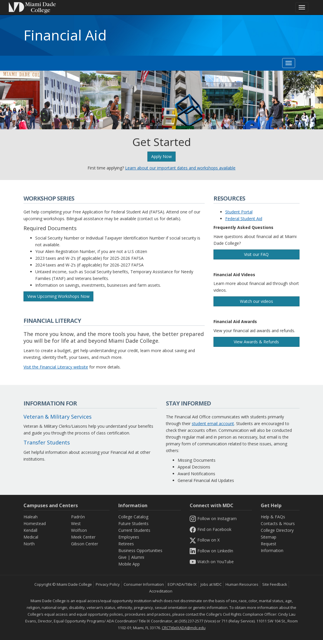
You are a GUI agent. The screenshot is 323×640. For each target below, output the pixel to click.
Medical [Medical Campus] (30, 537)
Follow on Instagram (213, 518)
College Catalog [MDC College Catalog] (133, 517)
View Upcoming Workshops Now (58, 296)
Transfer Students (46, 442)
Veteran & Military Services (57, 416)
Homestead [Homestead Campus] (34, 523)
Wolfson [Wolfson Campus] (79, 530)
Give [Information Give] (122, 557)
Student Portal (239, 212)
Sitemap (268, 537)
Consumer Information (144, 584)
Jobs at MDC (211, 584)
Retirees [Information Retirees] (126, 543)
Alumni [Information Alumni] (137, 557)
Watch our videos (256, 301)
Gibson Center (84, 543)
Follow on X (205, 540)
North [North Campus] (29, 543)
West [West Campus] (76, 523)
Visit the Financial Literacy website (55, 367)
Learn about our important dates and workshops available (180, 168)
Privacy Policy (108, 584)
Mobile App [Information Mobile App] (129, 564)
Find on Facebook (210, 529)
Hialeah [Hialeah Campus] (30, 517)
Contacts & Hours (278, 523)
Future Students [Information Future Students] (133, 523)
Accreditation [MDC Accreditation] (160, 591)
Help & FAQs (273, 517)
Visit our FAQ (256, 254)
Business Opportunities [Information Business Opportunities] (140, 550)
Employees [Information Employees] (128, 537)
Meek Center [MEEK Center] (83, 537)
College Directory (277, 530)
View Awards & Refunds (256, 341)
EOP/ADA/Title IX (182, 584)
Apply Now (161, 156)
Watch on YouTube (212, 561)
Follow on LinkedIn (211, 551)
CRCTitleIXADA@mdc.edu (184, 627)
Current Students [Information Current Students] (134, 530)
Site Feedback (274, 584)
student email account (213, 423)
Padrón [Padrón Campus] (78, 517)
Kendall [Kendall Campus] (30, 530)
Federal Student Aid (243, 218)
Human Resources (242, 584)
